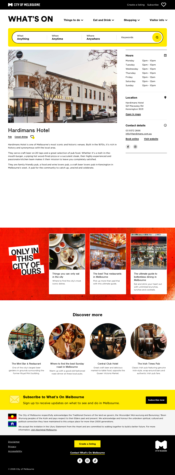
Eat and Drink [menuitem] (103, 20)
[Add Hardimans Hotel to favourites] (32, 137)
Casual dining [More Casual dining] (21, 137)
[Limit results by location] (99, 37)
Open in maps (133, 114)
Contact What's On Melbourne (87, 452)
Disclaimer (14, 442)
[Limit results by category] (29, 37)
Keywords (127, 37)
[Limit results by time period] (64, 37)
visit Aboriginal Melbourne (44, 430)
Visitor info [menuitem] (158, 20)
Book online (132, 139)
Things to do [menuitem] (73, 20)
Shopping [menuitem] (131, 20)
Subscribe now (156, 400)
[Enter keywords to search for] (133, 39)
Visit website (151, 139)
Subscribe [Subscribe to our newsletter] (153, 4)
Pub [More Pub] (10, 137)
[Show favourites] (163, 5)
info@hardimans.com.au (139, 134)
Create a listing (136, 4)
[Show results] (157, 37)
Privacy (12, 446)
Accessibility (15, 451)
